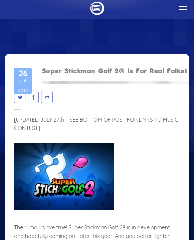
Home (97, 8)
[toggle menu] (183, 9)
